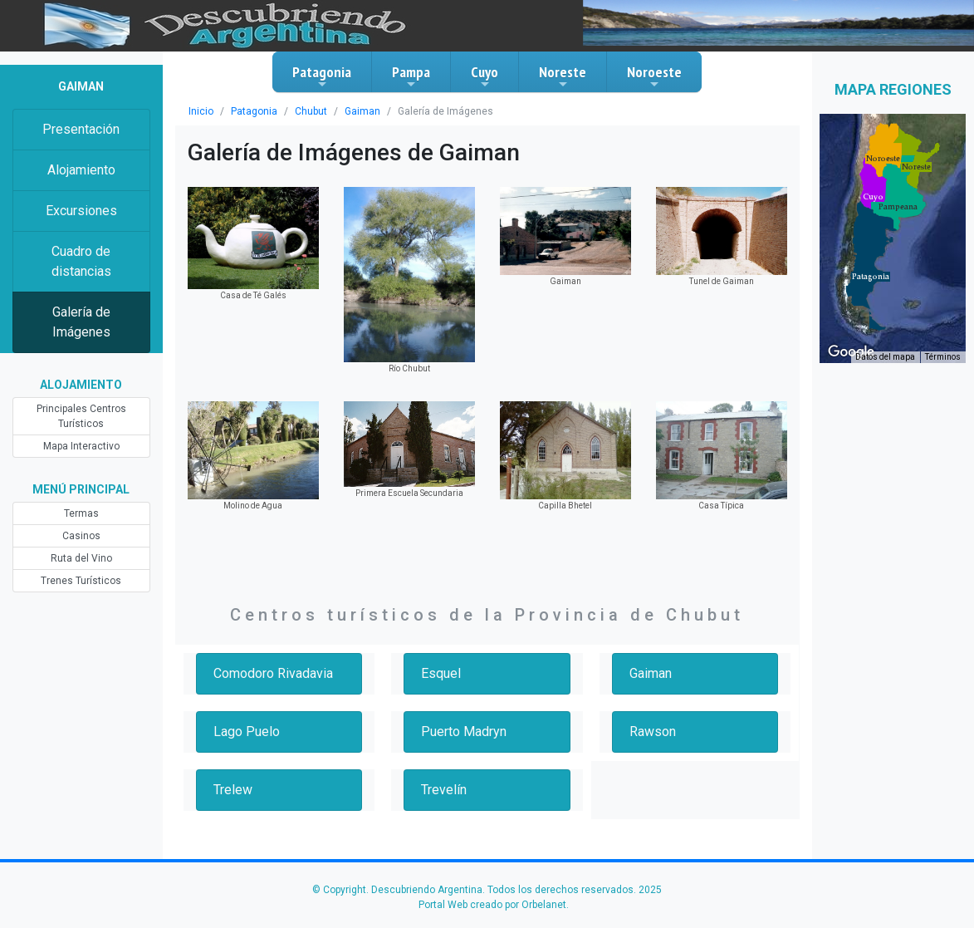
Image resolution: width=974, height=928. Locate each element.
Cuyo (484, 76)
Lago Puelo (246, 731)
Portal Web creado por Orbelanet (492, 905)
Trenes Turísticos (81, 581)
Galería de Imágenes (81, 322)
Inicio (200, 111)
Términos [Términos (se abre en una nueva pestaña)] (943, 356)
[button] (870, 277)
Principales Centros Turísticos (81, 416)
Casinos (81, 536)
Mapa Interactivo (81, 446)
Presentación (81, 129)
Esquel (441, 673)
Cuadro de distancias (81, 261)
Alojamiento (81, 170)
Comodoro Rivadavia (273, 673)
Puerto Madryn (464, 731)
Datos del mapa (885, 356)
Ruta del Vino (81, 558)
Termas (81, 513)
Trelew (232, 790)
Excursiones (81, 210)
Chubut (311, 111)
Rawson (652, 731)
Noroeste (654, 76)
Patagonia (321, 76)
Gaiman (362, 111)
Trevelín (444, 790)
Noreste (562, 76)
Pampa (411, 76)
